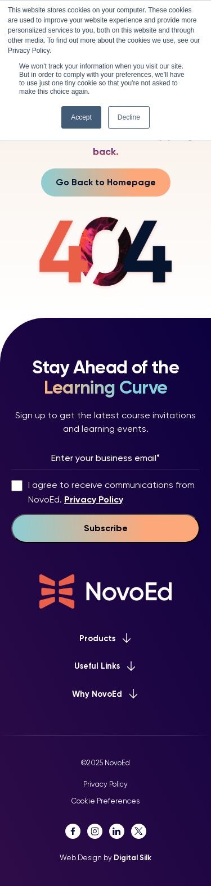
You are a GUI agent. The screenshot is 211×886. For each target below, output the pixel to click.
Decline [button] (129, 117)
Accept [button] (81, 117)
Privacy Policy (93, 499)
